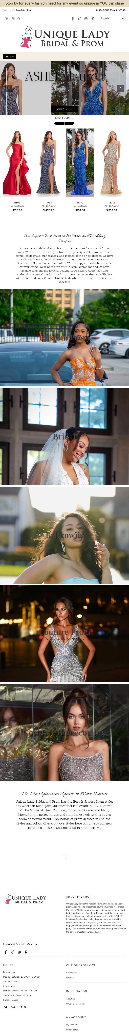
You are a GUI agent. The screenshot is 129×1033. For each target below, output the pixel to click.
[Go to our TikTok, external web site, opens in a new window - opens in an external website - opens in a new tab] (79, 18)
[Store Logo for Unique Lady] (64, 37)
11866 (17, 202)
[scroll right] (69, 123)
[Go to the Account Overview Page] (18, 19)
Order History (72, 1029)
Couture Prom (65, 631)
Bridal (64, 436)
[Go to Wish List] (13, 18)
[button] (8, 88)
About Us (70, 998)
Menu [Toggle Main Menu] (10, 56)
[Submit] (123, 18)
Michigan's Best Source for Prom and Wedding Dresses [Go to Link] (64, 238)
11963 (49, 202)
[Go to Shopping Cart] (7, 18)
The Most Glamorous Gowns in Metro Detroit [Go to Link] (64, 794)
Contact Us (71, 972)
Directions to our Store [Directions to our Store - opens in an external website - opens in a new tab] (110, 10)
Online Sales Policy (75, 1003)
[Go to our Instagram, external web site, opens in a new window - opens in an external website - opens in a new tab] (86, 19)
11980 (80, 202)
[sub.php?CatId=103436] (64, 88)
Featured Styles (63, 118)
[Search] (112, 18)
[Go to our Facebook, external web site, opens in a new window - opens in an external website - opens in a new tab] (72, 19)
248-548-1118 (23, 10)
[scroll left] (59, 123)
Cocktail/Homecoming (64, 732)
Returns (70, 977)
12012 (112, 202)
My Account (71, 1024)
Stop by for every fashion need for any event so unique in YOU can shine (64, 3)
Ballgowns (64, 535)
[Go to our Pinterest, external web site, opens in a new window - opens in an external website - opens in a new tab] (92, 19)
